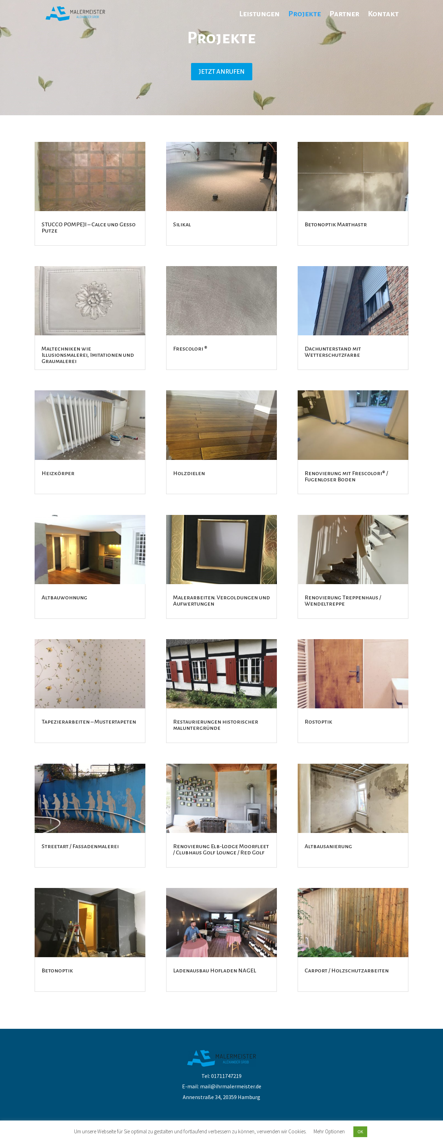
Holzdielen (189, 473)
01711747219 (226, 1075)
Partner (344, 14)
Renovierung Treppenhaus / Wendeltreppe (343, 601)
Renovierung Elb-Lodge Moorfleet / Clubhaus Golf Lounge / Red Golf (221, 849)
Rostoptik (318, 722)
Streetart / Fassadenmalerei (80, 846)
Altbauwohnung (64, 598)
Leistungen (259, 14)
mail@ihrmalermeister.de (230, 1086)
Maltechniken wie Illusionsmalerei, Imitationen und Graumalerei (88, 355)
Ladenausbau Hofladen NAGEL (214, 971)
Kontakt (383, 14)
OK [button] (360, 1132)
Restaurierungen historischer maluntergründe (215, 725)
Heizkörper (58, 473)
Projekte (304, 14)
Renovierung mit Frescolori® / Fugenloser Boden (346, 476)
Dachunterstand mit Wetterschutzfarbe (333, 352)
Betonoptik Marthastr (336, 224)
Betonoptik (57, 971)
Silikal (182, 224)
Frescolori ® (190, 349)
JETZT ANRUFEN (222, 71)
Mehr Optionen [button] (329, 1131)
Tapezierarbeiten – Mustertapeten (89, 722)
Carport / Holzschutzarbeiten (347, 971)
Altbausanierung (328, 846)
